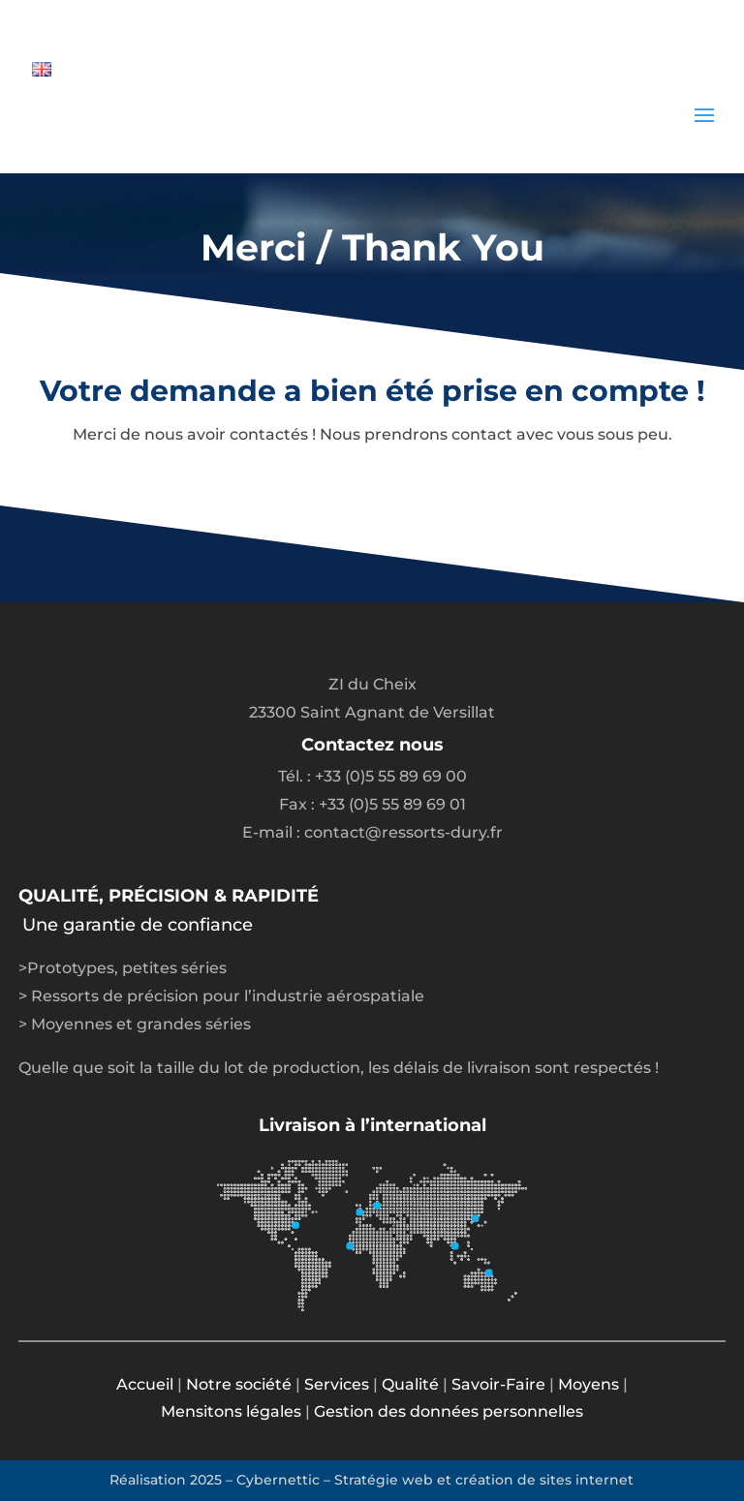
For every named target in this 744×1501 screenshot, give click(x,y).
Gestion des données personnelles (448, 1411)
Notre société (239, 1384)
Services (336, 1384)
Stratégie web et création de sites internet (484, 1479)
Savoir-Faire (498, 1384)
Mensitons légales (231, 1411)
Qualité (410, 1384)
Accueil (144, 1384)
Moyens (588, 1384)
